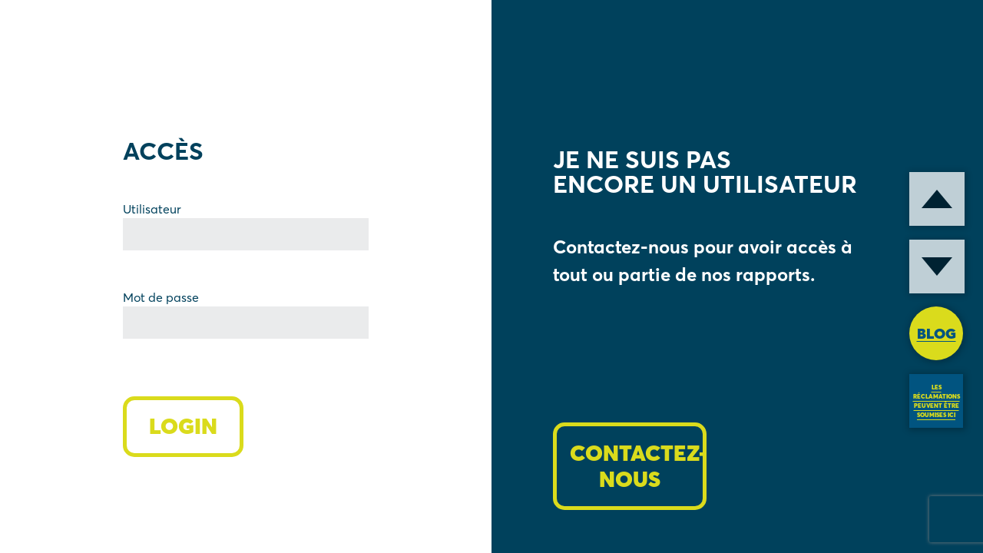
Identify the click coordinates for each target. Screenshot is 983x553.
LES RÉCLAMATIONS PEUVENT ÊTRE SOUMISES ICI (936, 401)
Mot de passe (161, 297)
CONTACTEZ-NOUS (638, 466)
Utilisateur (152, 209)
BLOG (936, 333)
